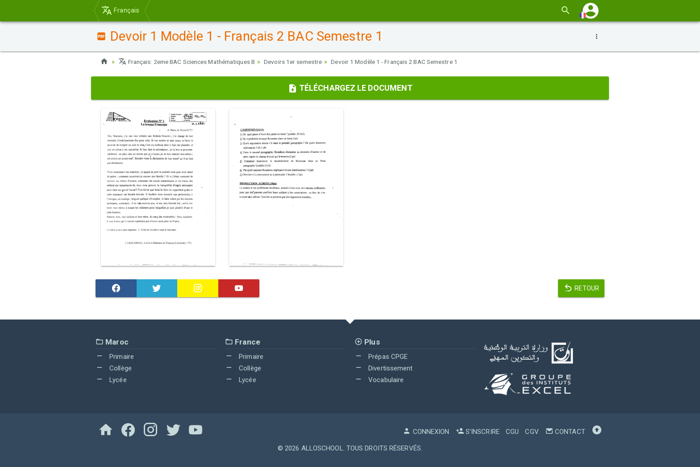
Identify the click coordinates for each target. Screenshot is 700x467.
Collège (114, 368)
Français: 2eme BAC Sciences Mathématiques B (191, 61)
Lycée (111, 379)
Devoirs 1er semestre (304, 61)
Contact (565, 432)
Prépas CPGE (381, 357)
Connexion (426, 432)
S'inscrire (478, 432)
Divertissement (383, 368)
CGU (512, 432)
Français (120, 10)
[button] (590, 10)
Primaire (115, 357)
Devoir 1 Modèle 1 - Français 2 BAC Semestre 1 (411, 61)
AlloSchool (322, 448)
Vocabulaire (379, 379)
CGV (531, 432)
